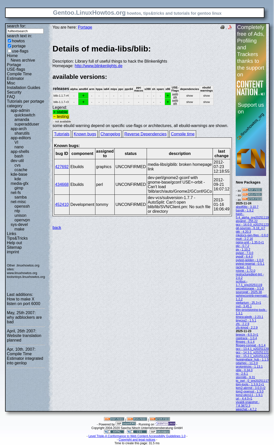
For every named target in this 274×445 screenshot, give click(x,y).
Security (14, 92)
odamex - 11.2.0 (247, 363)
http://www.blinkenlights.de (99, 66)
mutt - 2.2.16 (244, 239)
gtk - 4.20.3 (243, 232)
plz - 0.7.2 (242, 246)
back (57, 227)
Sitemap (14, 247)
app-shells (20, 151)
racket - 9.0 (243, 267)
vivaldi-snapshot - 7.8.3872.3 (247, 403)
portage (19, 46)
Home (12, 56)
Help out (14, 243)
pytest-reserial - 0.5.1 (250, 263)
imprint (13, 252)
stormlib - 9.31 (245, 377)
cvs (17, 165)
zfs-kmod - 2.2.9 (247, 327)
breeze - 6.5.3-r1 (247, 334)
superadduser (26, 124)
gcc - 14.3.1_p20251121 (252, 352)
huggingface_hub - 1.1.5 (252, 359)
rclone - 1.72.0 (245, 271)
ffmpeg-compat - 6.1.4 (250, 345)
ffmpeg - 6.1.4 (245, 342)
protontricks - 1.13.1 (249, 366)
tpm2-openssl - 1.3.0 (249, 391)
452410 (61, 204)
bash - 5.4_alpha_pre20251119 (252, 215)
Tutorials (62, 134)
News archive (23, 60)
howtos (18, 41)
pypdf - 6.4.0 (244, 256)
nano (19, 147)
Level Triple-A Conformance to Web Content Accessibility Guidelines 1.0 (137, 436)
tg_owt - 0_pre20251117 (252, 381)
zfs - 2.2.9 (242, 324)
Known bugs (85, 134)
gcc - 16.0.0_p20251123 (252, 224)
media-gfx (19, 183)
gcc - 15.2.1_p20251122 (252, 356)
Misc (11, 83)
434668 (61, 184)
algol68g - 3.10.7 (247, 207)
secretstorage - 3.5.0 (250, 288)
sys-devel (19, 224)
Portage (14, 65)
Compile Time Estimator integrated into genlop (25, 358)
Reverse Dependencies (145, 134)
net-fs (16, 192)
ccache (20, 170)
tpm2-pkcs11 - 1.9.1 (249, 395)
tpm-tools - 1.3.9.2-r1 (250, 384)
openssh (22, 206)
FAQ (11, 97)
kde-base (19, 174)
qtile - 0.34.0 (244, 370)
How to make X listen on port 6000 (23, 301)
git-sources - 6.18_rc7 (250, 228)
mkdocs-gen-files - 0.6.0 (252, 235)
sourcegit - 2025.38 (249, 292)
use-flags (20, 51)
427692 (61, 167)
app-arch (19, 129)
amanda (21, 119)
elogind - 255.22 (247, 221)
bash (18, 156)
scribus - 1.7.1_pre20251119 (249, 283)
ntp (17, 211)
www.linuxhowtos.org (22, 273)
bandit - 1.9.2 (244, 210)
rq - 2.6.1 (242, 374)
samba (20, 197)
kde (17, 179)
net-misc (18, 202)
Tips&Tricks (17, 238)
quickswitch (24, 115)
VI (16, 142)
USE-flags (16, 69)
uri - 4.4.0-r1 (244, 398)
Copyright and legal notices (137, 439)
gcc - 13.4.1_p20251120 (252, 349)
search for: (16, 26)
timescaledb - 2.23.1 (249, 317)
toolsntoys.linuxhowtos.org (26, 277)
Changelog (110, 134)
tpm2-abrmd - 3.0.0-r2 (250, 388)
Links (11, 234)
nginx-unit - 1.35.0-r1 (250, 242)
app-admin (20, 110)
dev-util (17, 160)
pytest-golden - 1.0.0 (249, 260)
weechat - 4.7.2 (246, 409)
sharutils (22, 133)
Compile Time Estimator (19, 76)
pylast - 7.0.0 (244, 253)
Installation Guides (23, 87)
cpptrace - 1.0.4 (246, 338)
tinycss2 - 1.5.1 (246, 320)
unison (20, 215)
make (19, 229)
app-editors (21, 138)
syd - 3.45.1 (244, 306)
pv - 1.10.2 (243, 249)
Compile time (183, 134)
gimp (18, 188)
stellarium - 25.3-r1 (248, 303)
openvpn (22, 220)
